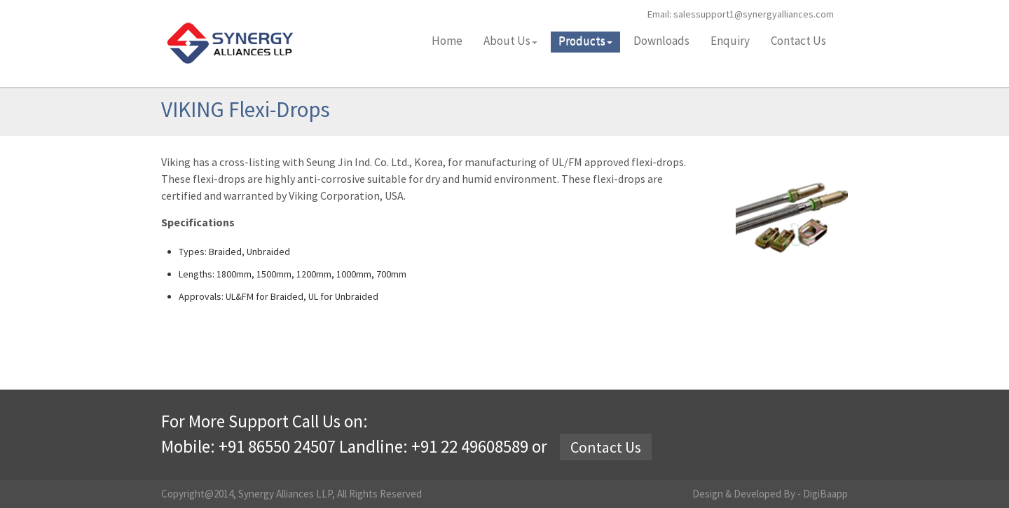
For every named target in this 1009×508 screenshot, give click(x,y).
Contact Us (798, 40)
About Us (510, 40)
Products (585, 40)
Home (447, 40)
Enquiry (730, 40)
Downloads (661, 40)
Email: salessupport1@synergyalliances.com (740, 14)
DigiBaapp (825, 493)
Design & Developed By (744, 493)
